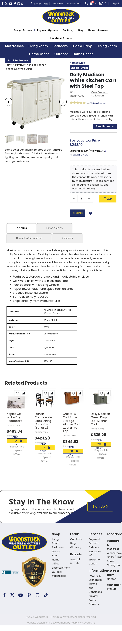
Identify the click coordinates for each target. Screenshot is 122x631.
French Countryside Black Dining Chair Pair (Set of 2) (43, 426)
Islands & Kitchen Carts (18, 69)
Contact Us (57, 3)
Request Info (17, 452)
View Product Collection (99, 94)
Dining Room (36, 65)
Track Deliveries (73, 3)
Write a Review (99, 103)
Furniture (20, 65)
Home (8, 65)
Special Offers (18, 457)
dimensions (54, 229)
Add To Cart (17, 446)
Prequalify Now (79, 155)
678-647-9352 (39, 3)
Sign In (116, 3)
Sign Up (101, 512)
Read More (105, 127)
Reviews (67, 240)
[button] (17, 399)
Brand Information (29, 240)
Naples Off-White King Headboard (15, 423)
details (22, 229)
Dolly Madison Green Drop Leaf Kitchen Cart (100, 425)
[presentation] (8, 102)
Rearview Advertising (83, 628)
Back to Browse (18, 60)
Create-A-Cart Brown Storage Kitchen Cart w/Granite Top (71, 428)
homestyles (77, 63)
